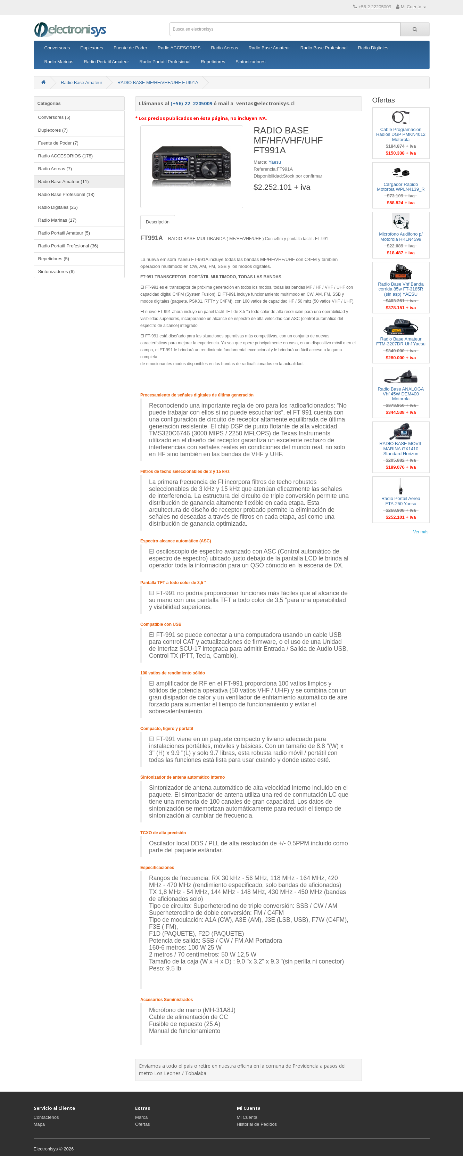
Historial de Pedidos (257, 1124)
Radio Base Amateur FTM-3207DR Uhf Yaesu (400, 341)
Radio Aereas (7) (55, 168)
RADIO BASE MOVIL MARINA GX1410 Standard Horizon (400, 448)
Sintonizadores (250, 61)
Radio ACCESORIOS (179, 47)
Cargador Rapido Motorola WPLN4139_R (400, 187)
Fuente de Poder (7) (58, 143)
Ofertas (142, 1124)
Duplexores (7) (53, 130)
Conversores (57, 47)
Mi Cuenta (247, 1117)
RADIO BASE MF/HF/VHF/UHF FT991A (157, 82)
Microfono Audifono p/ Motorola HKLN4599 (401, 236)
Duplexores (91, 47)
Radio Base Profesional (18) (66, 194)
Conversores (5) (54, 117)
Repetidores (213, 61)
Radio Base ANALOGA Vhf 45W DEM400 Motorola (401, 394)
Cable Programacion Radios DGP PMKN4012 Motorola (400, 134)
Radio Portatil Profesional (164, 61)
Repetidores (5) (53, 258)
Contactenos (46, 1117)
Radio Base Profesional (324, 47)
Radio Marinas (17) (57, 220)
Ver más (420, 532)
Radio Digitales (373, 47)
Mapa (39, 1124)
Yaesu (274, 162)
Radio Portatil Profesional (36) (68, 245)
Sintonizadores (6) (56, 271)
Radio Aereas (224, 47)
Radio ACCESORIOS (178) (65, 155)
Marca (141, 1117)
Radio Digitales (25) (58, 207)
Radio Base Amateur (269, 47)
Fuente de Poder (130, 47)
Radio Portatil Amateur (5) (64, 233)
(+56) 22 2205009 (191, 103)
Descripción (158, 221)
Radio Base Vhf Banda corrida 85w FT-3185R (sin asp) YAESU (401, 289)
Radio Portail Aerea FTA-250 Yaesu (400, 501)
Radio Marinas (59, 61)
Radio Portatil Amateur (106, 61)
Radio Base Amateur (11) (63, 181)
